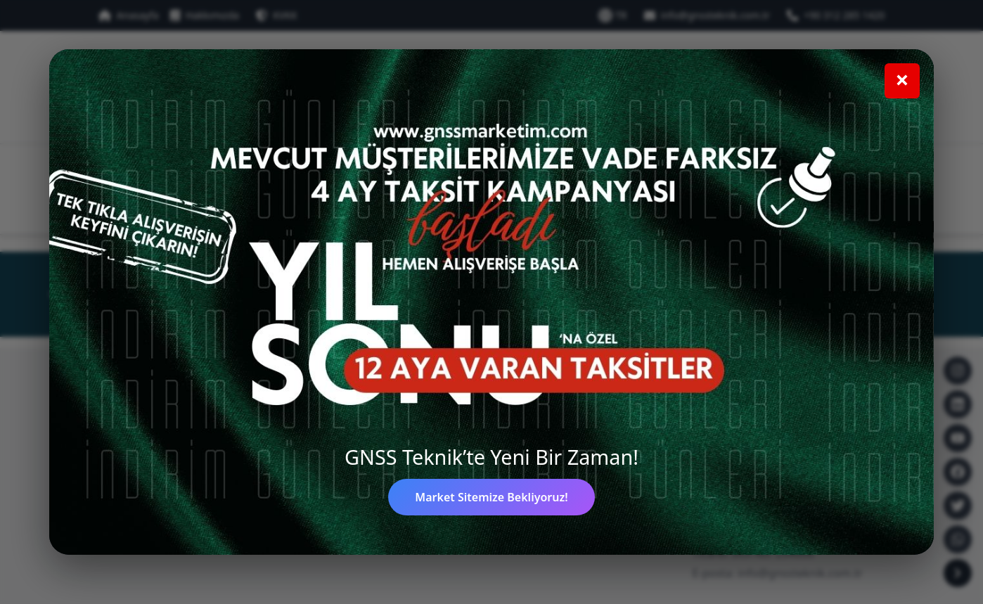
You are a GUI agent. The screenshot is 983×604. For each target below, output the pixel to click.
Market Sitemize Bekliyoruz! (491, 497)
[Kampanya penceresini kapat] (902, 80)
